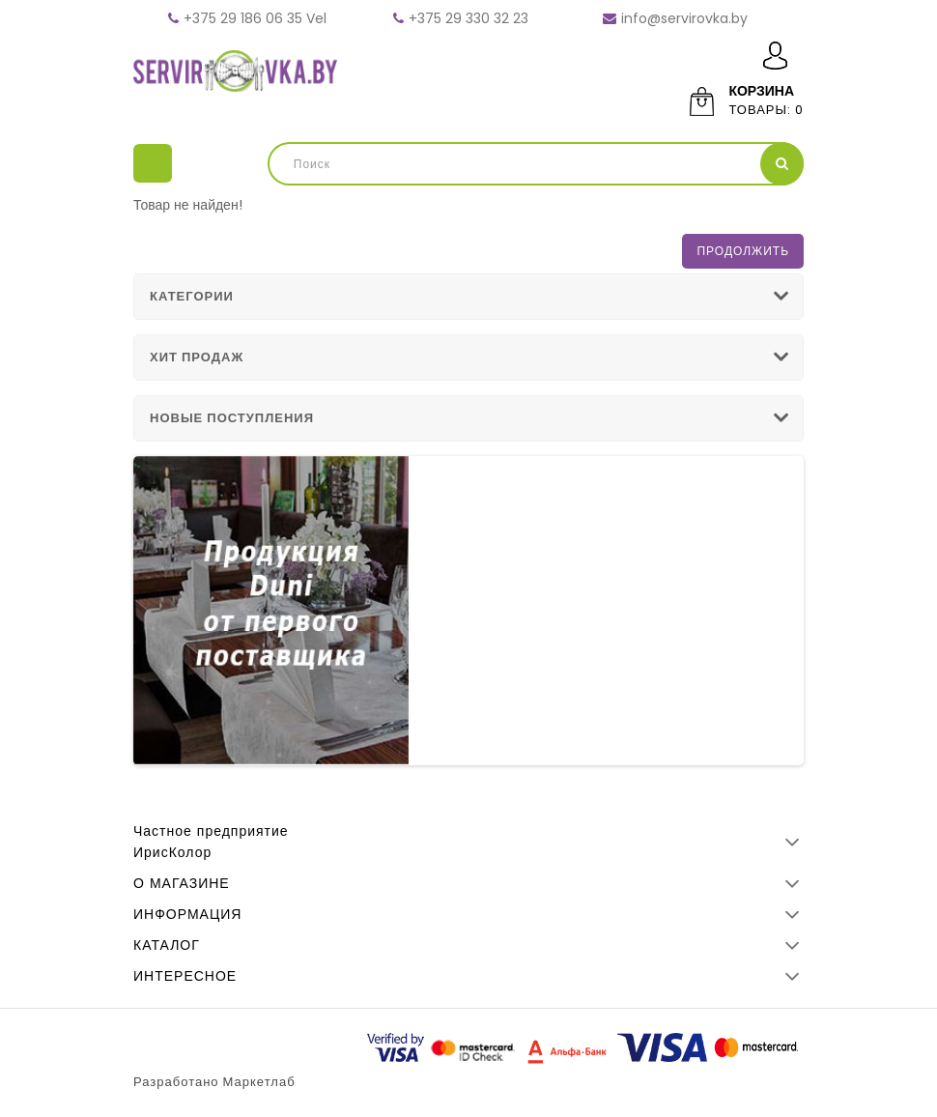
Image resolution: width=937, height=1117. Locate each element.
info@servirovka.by (684, 18)
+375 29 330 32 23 (468, 18)
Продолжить (742, 251)
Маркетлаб (259, 1082)
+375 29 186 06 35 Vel (255, 18)
